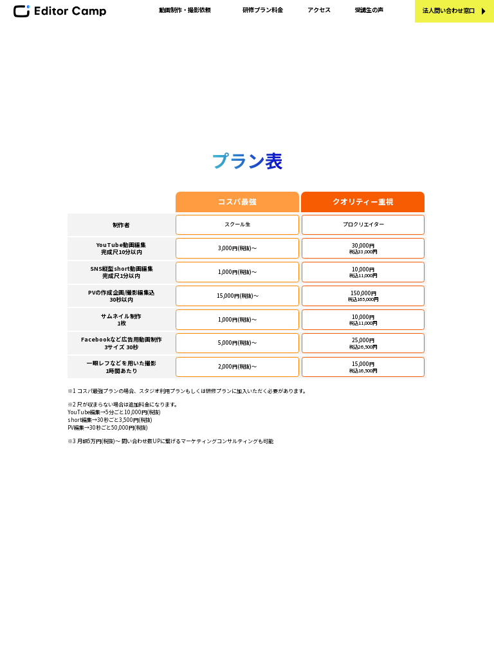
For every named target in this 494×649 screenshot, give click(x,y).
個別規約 (308, 577)
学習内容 (188, 493)
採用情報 (308, 517)
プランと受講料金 (200, 505)
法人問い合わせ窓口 (449, 10)
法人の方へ (191, 553)
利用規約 (308, 565)
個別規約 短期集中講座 (326, 589)
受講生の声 (368, 9)
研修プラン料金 (262, 9)
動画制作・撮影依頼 (185, 9)
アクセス (319, 9)
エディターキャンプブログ (211, 541)
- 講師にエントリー (324, 530)
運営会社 (308, 493)
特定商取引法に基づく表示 (331, 541)
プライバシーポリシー (325, 553)
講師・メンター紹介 (203, 530)
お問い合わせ (314, 505)
